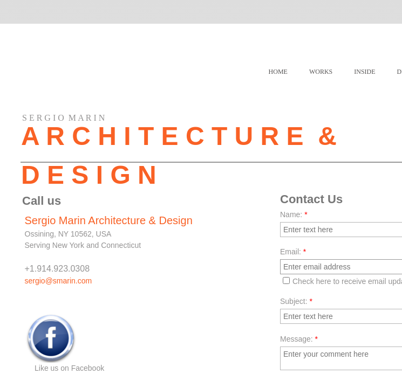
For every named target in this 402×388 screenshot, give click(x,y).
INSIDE (364, 71)
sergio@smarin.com (58, 280)
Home (278, 71)
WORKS (320, 71)
